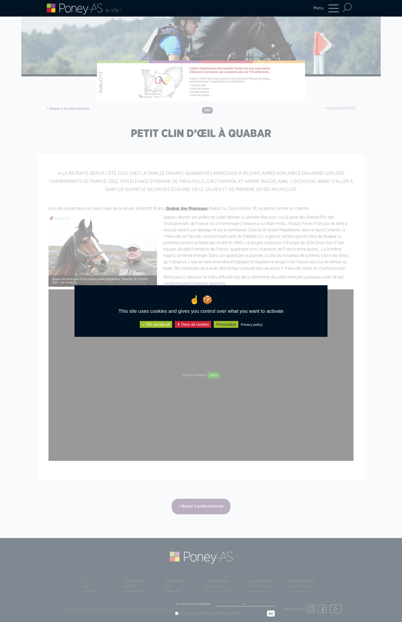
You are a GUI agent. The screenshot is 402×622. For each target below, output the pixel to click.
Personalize (226, 324)
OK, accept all (156, 324)
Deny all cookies (193, 324)
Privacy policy (251, 324)
